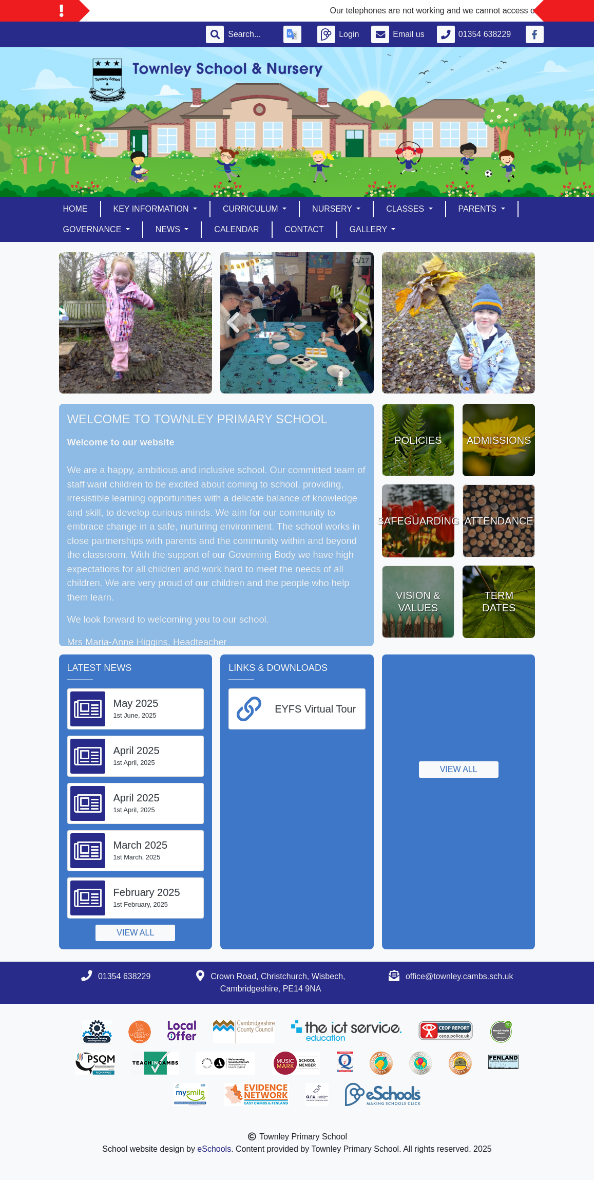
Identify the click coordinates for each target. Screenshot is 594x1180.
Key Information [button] (152, 208)
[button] (233, 323)
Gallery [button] (370, 229)
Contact (304, 229)
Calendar (236, 229)
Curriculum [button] (251, 208)
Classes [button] (406, 208)
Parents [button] (478, 208)
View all (135, 932)
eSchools (214, 1149)
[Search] (249, 34)
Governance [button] (93, 229)
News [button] (169, 229)
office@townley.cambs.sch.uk (459, 976)
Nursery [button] (333, 208)
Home (75, 208)
